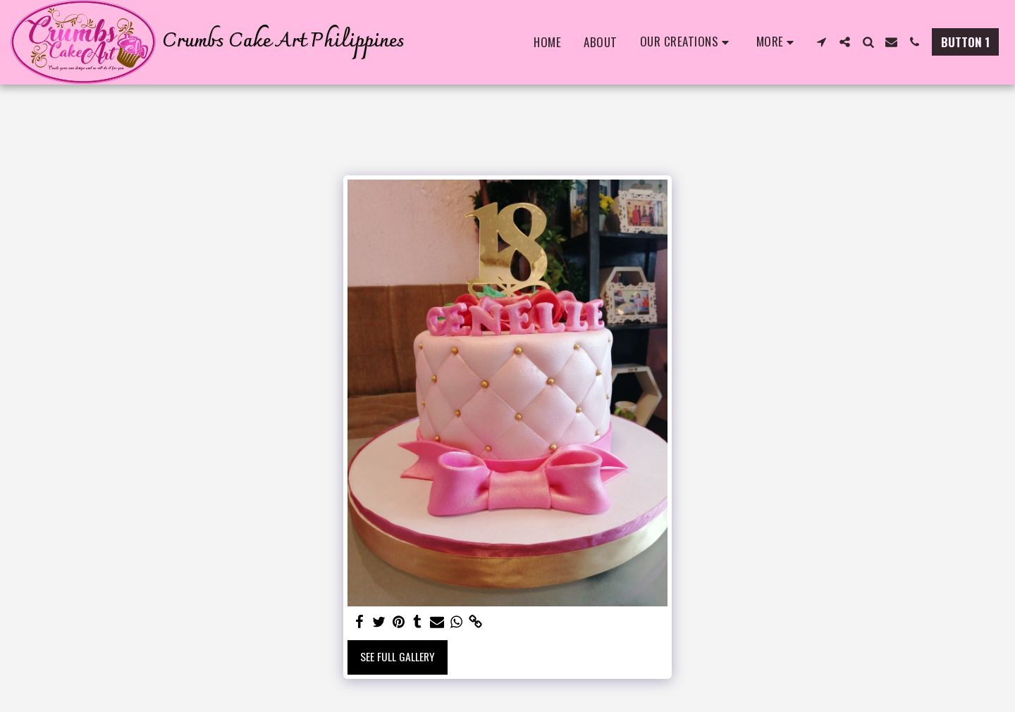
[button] (686, 42)
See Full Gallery (397, 656)
